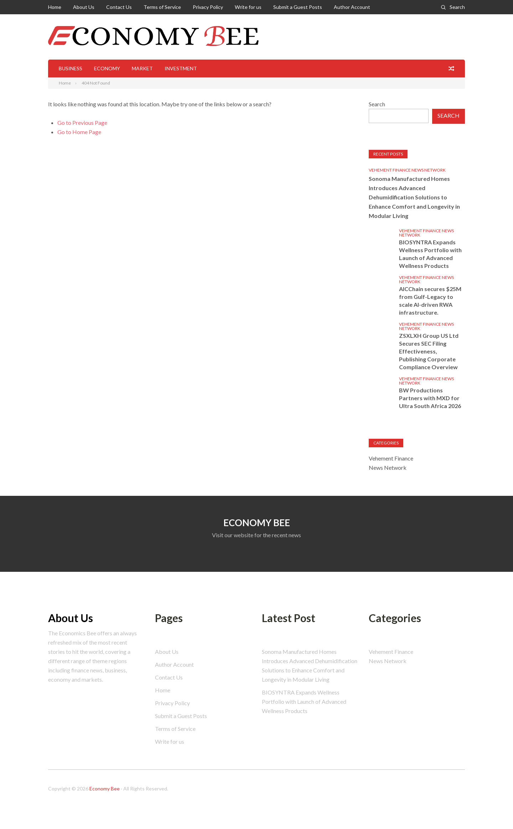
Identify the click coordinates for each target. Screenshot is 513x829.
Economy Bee (104, 788)
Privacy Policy (208, 7)
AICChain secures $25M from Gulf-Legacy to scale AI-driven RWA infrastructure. (430, 300)
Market (142, 68)
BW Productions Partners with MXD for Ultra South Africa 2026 (430, 398)
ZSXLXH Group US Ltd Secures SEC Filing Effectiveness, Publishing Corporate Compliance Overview (428, 351)
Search (457, 7)
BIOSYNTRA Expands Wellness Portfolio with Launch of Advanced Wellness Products (430, 254)
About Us (83, 7)
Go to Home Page (79, 131)
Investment (181, 68)
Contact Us (119, 7)
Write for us (248, 7)
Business (70, 68)
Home (54, 7)
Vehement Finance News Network (407, 170)
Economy (107, 68)
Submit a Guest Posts (297, 7)
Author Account (352, 7)
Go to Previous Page (82, 122)
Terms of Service (162, 7)
